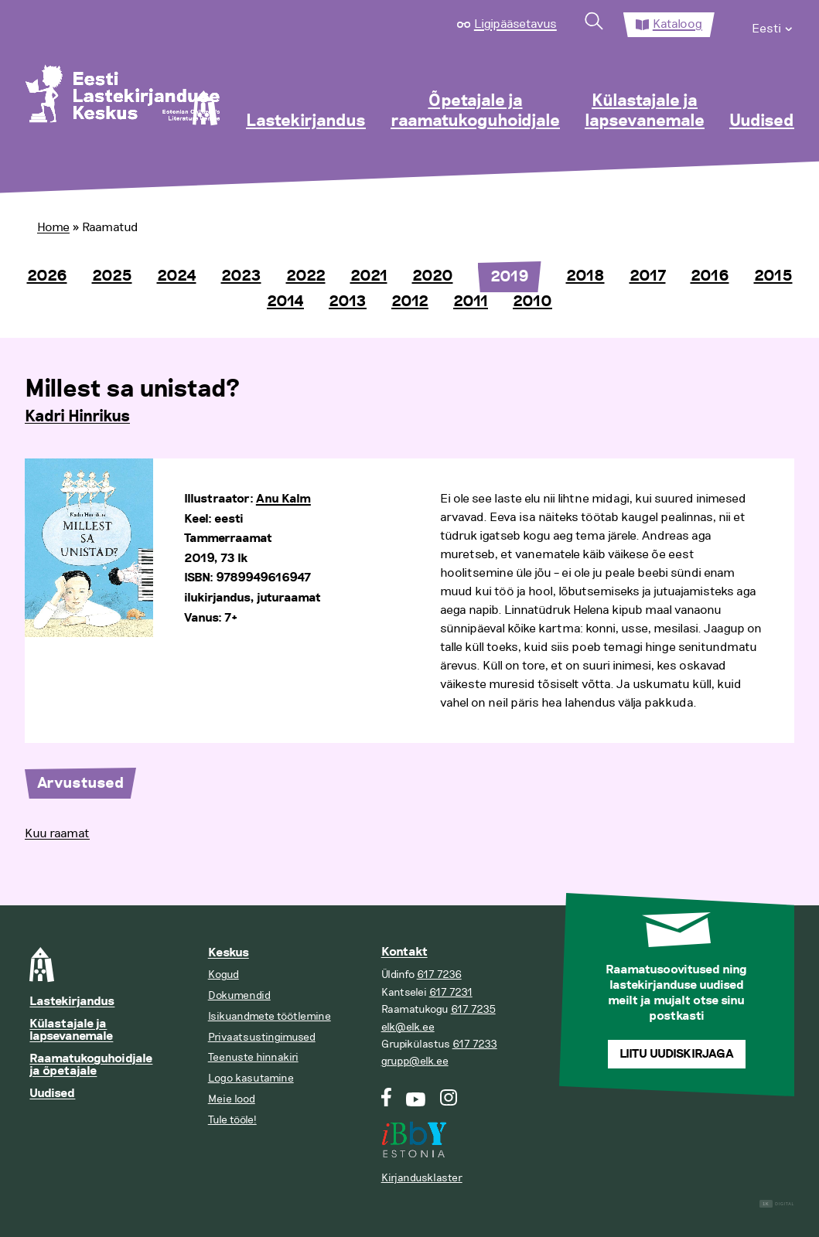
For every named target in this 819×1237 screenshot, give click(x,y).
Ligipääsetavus (515, 24)
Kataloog (677, 24)
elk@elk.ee (408, 1027)
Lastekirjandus (306, 121)
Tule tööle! (232, 1119)
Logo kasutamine (251, 1078)
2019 (509, 277)
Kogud (223, 974)
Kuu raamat (57, 833)
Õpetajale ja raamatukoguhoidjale (475, 111)
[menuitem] (773, 25)
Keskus (228, 953)
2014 (285, 301)
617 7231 (451, 992)
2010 (532, 301)
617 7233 (474, 1044)
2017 (648, 276)
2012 (409, 301)
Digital (776, 1204)
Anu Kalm (283, 499)
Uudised (761, 121)
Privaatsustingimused (262, 1037)
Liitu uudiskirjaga (676, 1054)
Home (53, 227)
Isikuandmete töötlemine (269, 1016)
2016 (710, 276)
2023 (241, 276)
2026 (47, 276)
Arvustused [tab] (80, 783)
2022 (306, 276)
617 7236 (439, 974)
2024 (176, 276)
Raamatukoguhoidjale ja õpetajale (90, 1065)
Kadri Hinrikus (77, 417)
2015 (773, 276)
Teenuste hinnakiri (253, 1057)
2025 (112, 276)
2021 (368, 276)
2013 (348, 301)
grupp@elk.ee (415, 1061)
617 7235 (473, 1009)
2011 (470, 301)
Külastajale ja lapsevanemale (645, 111)
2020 (432, 276)
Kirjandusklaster (421, 1177)
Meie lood (231, 1099)
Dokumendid (239, 995)
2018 (585, 276)
